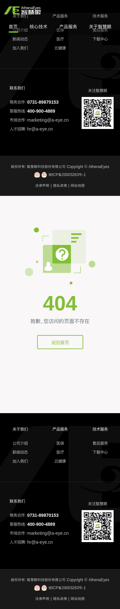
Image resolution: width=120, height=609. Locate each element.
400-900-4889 (41, 111)
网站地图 (78, 186)
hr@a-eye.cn (40, 129)
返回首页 (60, 342)
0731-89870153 (43, 102)
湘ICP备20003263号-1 (60, 175)
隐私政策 (60, 186)
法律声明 (42, 186)
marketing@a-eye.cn (47, 120)
